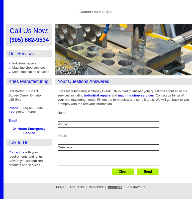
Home (60, 187)
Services (96, 187)
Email (13, 120)
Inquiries (115, 187)
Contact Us (136, 187)
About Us (77, 187)
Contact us (16, 152)
